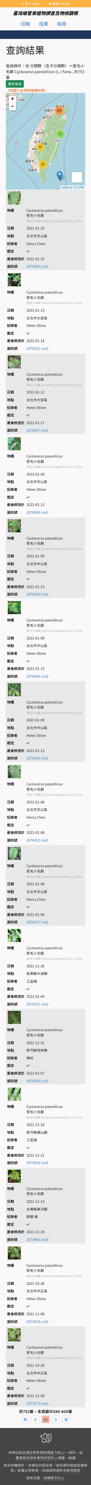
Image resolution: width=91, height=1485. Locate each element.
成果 (43, 23)
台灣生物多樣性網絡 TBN (41, 1452)
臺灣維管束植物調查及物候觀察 (45, 13)
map (45, 141)
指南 (61, 23)
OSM (81, 187)
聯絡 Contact (61, 3)
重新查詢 (15, 83)
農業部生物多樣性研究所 (35, 1457)
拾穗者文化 (52, 1477)
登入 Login (32, 3)
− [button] (12, 106)
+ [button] (12, 99)
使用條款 (73, 1470)
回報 (25, 23)
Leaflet (65, 187)
